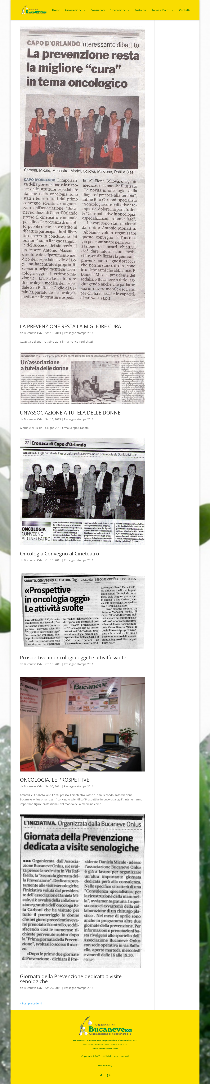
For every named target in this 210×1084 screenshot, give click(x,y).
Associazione (73, 10)
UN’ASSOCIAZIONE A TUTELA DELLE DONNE (70, 412)
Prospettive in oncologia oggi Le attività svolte (73, 657)
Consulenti (98, 10)
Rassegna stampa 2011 (78, 333)
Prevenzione (118, 10)
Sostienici (141, 10)
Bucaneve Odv (33, 333)
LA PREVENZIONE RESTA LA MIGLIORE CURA (70, 326)
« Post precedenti (31, 1003)
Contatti (184, 10)
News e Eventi (161, 10)
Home (56, 10)
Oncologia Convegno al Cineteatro (59, 553)
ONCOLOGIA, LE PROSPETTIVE (54, 779)
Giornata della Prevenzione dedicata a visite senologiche (71, 979)
